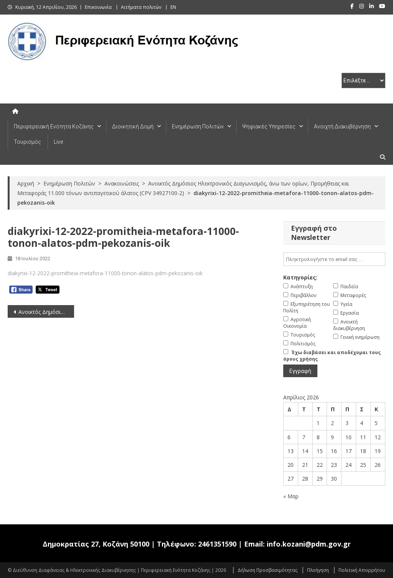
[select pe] (363, 80)
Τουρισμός (27, 142)
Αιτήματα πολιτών (141, 7)
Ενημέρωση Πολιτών (198, 126)
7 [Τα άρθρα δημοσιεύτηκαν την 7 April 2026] (303, 437)
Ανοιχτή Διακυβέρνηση (342, 126)
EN (173, 7)
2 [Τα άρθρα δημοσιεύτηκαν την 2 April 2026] (332, 423)
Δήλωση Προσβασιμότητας (267, 570)
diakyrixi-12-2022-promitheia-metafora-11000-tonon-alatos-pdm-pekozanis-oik (105, 273)
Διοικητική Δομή (133, 126)
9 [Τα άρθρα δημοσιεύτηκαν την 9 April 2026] (332, 437)
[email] (334, 259)
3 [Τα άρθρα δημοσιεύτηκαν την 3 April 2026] (346, 423)
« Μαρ (291, 496)
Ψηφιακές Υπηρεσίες (269, 126)
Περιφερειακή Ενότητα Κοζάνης (54, 126)
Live (58, 142)
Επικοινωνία (98, 7)
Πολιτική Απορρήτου (362, 570)
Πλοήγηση (318, 570)
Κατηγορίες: (300, 277)
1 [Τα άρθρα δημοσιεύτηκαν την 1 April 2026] (318, 423)
